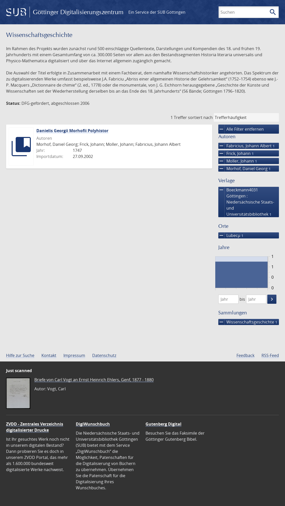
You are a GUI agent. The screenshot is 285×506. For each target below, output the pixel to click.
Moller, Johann (237, 161)
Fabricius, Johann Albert (246, 146)
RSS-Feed (270, 355)
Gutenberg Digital (163, 424)
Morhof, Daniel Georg (244, 169)
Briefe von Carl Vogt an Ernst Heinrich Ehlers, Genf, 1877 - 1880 (94, 379)
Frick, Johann (236, 153)
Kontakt (48, 355)
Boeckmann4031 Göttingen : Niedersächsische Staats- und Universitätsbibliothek (246, 202)
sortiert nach (200, 117)
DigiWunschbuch (93, 424)
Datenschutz (104, 355)
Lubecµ (230, 235)
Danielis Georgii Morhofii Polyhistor (72, 130)
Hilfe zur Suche (20, 355)
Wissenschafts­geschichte (247, 322)
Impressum (74, 355)
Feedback (245, 355)
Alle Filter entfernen (241, 129)
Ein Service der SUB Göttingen (156, 12)
